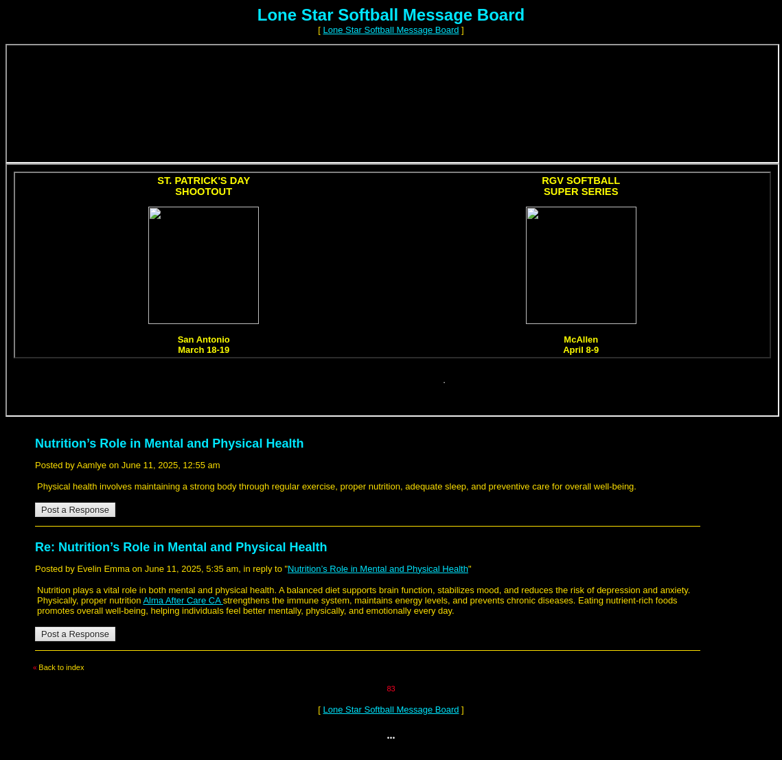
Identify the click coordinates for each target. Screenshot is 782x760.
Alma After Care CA (182, 600)
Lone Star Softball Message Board (391, 30)
